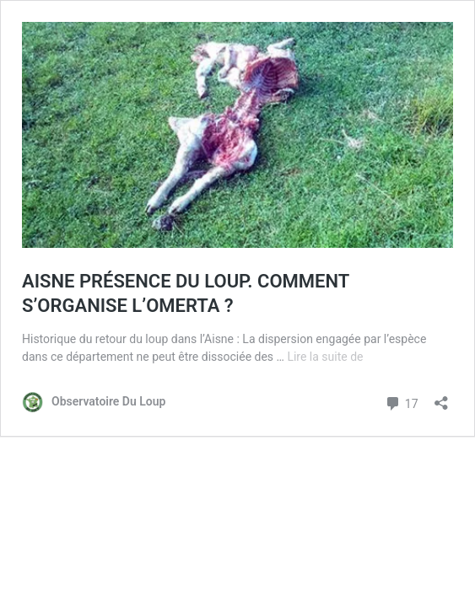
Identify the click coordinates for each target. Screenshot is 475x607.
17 (401, 401)
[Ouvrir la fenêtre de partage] (441, 397)
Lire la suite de (325, 356)
